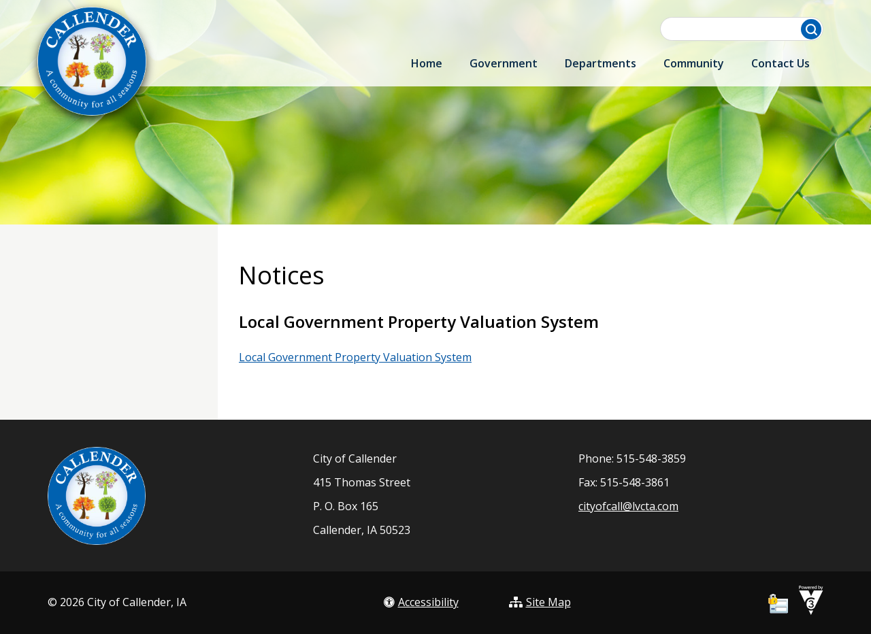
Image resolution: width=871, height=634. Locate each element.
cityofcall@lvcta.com (628, 506)
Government (504, 63)
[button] (811, 29)
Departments (600, 63)
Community (693, 63)
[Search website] (743, 29)
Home (426, 63)
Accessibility (421, 602)
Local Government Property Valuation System (355, 357)
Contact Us (780, 63)
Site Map (540, 602)
